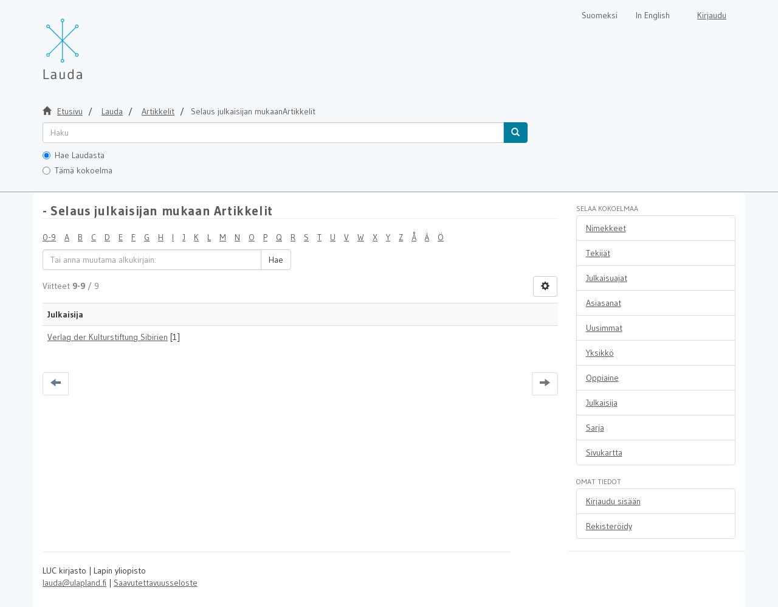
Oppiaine (602, 377)
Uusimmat (604, 327)
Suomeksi (600, 15)
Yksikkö (600, 352)
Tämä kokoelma (77, 170)
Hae (276, 259)
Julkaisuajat (606, 277)
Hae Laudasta (74, 155)
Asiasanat (603, 302)
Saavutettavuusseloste (156, 582)
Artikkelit (158, 111)
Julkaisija (602, 402)
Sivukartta (604, 452)
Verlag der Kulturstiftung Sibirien (107, 336)
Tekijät (598, 253)
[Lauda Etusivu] (88, 42)
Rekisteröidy (609, 526)
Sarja (595, 427)
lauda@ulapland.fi (74, 582)
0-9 (49, 237)
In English (653, 15)
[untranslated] (273, 132)
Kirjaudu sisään (613, 501)
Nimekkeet (606, 228)
